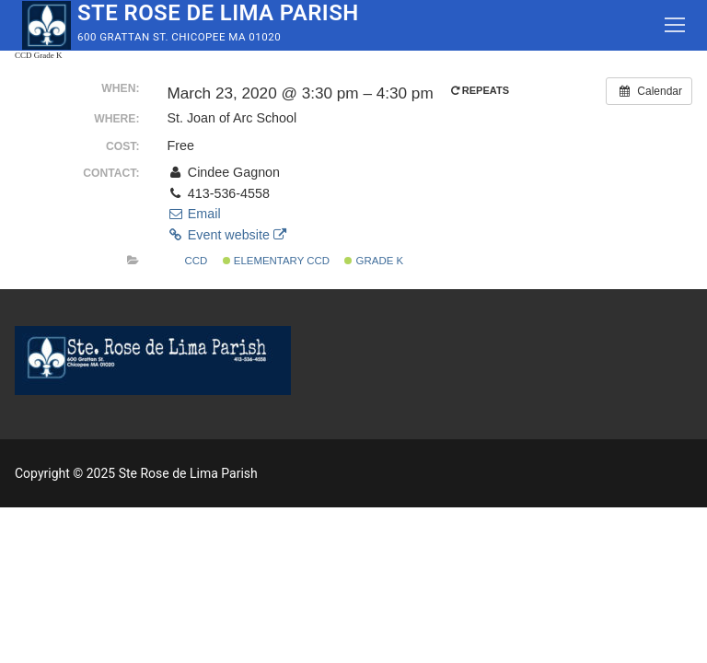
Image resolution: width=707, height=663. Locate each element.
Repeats (481, 90)
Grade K (373, 260)
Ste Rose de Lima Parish (218, 13)
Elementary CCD (276, 260)
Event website (226, 234)
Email (193, 213)
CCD (190, 260)
